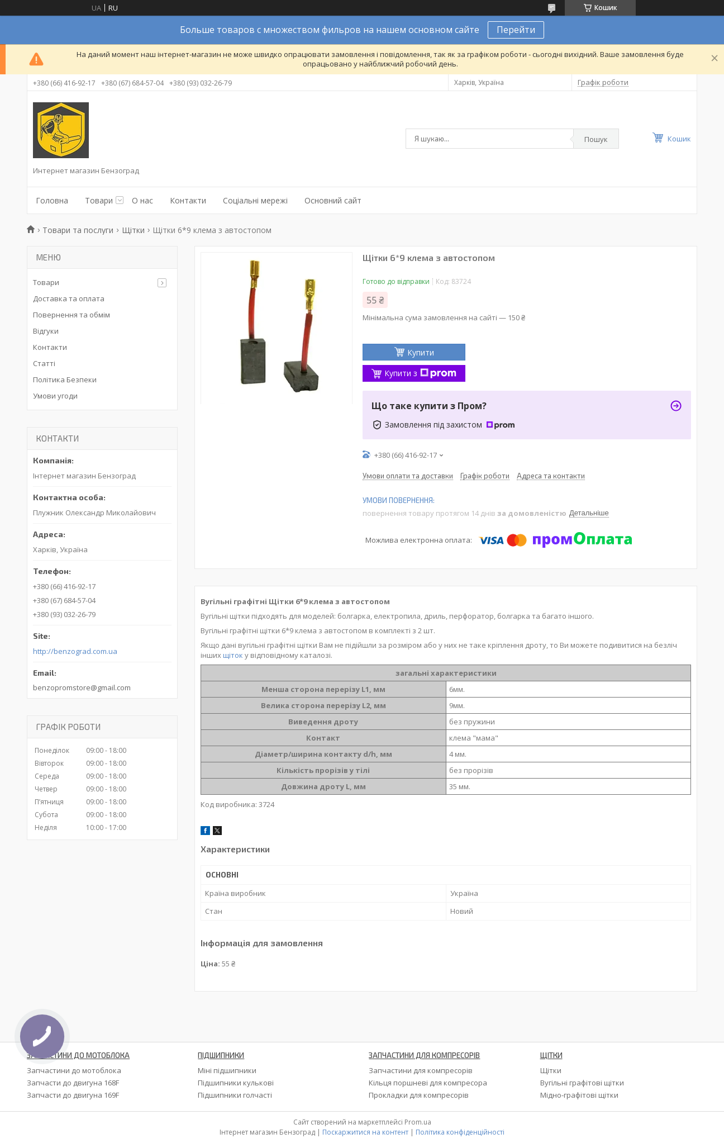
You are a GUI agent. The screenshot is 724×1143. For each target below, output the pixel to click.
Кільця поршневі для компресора (428, 1083)
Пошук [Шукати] (596, 139)
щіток (233, 655)
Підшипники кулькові (236, 1083)
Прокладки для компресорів (419, 1095)
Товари (99, 200)
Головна (52, 200)
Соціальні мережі (255, 200)
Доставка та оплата (68, 298)
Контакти (188, 200)
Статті (44, 363)
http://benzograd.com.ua (75, 651)
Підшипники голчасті (235, 1095)
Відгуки (46, 331)
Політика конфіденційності (460, 1132)
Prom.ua (417, 1122)
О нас (142, 200)
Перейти (516, 29)
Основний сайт (332, 200)
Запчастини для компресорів (421, 1070)
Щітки (133, 230)
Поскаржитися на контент (365, 1132)
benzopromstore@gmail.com (82, 687)
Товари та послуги (77, 230)
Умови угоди (55, 396)
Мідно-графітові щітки (579, 1095)
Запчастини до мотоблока (74, 1070)
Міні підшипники (227, 1070)
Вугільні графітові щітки (582, 1083)
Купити (420, 352)
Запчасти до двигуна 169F (73, 1095)
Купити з (420, 373)
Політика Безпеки (65, 379)
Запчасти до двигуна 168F (73, 1083)
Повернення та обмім (71, 315)
